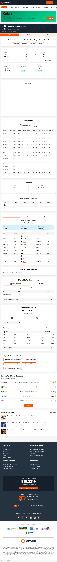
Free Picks (26, 7)
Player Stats (48, 60)
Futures (38, 7)
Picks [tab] (28, 34)
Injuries (40, 43)
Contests (34, 461)
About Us (7, 446)
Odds (32, 7)
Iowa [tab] (35, 125)
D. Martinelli (6, 163)
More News (53, 412)
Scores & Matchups (15, 7)
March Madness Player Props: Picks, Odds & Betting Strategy (22, 415)
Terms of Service (36, 513)
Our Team (6, 453)
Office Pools (34, 468)
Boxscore (16, 43)
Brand (4, 455)
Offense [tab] (15, 318)
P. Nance (5, 136)
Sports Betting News (37, 451)
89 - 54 (24, 247)
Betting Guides (36, 446)
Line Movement (47, 74)
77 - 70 (24, 244)
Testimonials (7, 457)
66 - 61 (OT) (25, 256)
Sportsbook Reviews (37, 449)
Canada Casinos (8, 466)
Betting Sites (9, 461)
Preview (32, 43)
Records (24, 43)
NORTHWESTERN (15, 284)
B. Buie (4, 141)
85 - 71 (24, 250)
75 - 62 (24, 236)
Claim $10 (51, 18)
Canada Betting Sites (9, 464)
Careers (5, 451)
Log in (49, 2)
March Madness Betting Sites (12, 364)
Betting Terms (28, 223)
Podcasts (33, 453)
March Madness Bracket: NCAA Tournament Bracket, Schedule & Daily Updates (27, 430)
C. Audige (5, 138)
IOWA (6, 208)
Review (53, 382)
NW (6, 205)
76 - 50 (24, 261)
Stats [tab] (9, 34)
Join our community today (28, 488)
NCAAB (4, 7)
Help (23, 513)
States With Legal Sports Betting (13, 359)
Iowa (10, 29)
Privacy (28, 513)
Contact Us (6, 449)
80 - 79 (24, 238)
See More (28, 405)
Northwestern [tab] (25, 125)
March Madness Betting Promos (13, 368)
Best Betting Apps (8, 468)
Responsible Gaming (36, 455)
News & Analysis (47, 7)
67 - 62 (24, 258)
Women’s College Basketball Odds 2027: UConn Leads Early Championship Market (27, 422)
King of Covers (35, 466)
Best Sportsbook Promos (29, 364)
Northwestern (14, 26)
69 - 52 (24, 253)
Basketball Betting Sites (30, 359)
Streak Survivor (35, 464)
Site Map (18, 513)
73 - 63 (24, 241)
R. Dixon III (5, 161)
